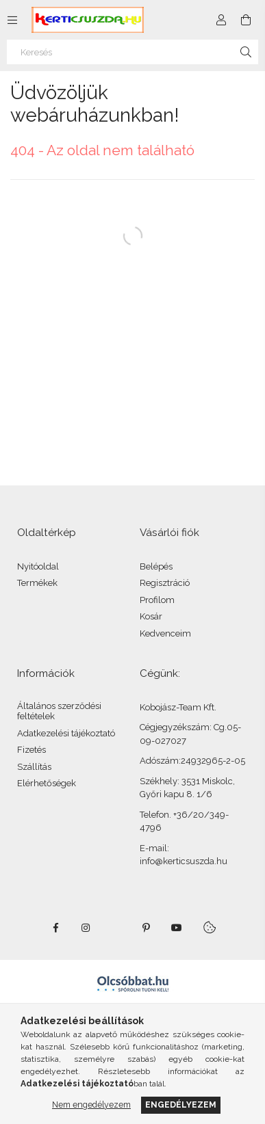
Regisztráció (165, 583)
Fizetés (31, 750)
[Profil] (221, 20)
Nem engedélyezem (91, 1104)
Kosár (151, 616)
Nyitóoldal (38, 566)
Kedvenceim (165, 633)
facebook (56, 927)
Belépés (156, 566)
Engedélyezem (180, 1104)
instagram (86, 927)
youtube (176, 927)
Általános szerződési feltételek (59, 711)
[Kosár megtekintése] (246, 20)
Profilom (157, 600)
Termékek (37, 583)
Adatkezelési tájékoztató (66, 733)
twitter (116, 927)
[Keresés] (132, 52)
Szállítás (34, 767)
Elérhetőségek (46, 783)
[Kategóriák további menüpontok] (12, 20)
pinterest (146, 927)
